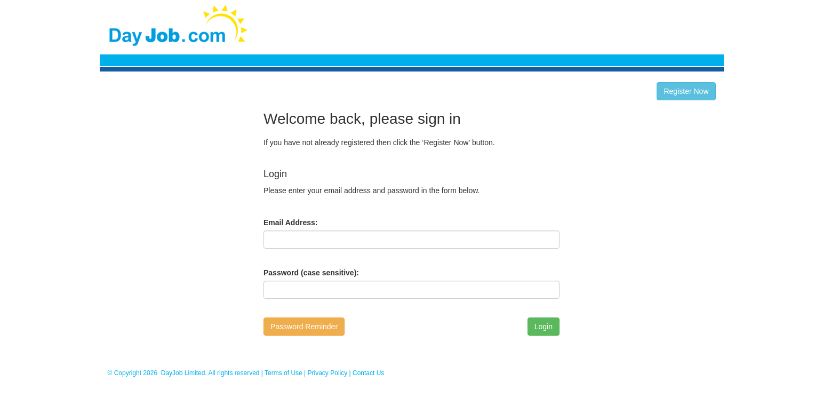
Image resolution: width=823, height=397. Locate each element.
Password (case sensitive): (311, 272)
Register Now (686, 91)
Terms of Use (283, 373)
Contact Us (368, 373)
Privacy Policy (328, 373)
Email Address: (290, 222)
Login (543, 326)
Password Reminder (304, 326)
